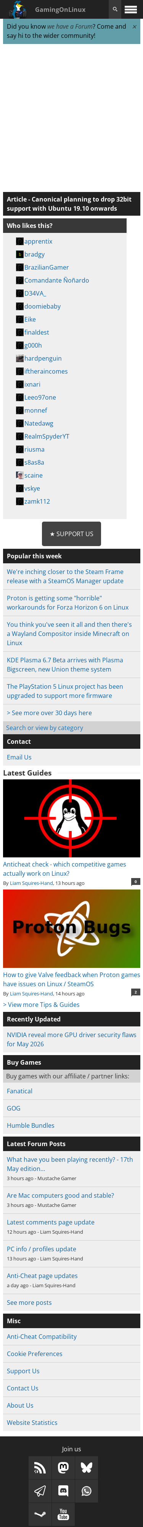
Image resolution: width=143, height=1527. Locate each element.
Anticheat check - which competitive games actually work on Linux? (71, 864)
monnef (35, 410)
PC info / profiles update (41, 1249)
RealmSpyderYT (46, 436)
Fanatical (19, 1091)
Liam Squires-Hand (31, 883)
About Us (20, 1405)
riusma (34, 449)
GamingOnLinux (60, 9)
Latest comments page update (51, 1222)
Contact (19, 741)
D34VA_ (35, 293)
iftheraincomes (46, 371)
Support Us (23, 1371)
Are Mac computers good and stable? (60, 1195)
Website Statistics (32, 1422)
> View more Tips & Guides (41, 1004)
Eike (30, 319)
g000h (33, 345)
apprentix (38, 241)
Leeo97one (40, 397)
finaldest (36, 332)
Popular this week (34, 556)
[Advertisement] (71, 118)
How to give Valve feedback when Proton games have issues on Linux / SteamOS (71, 974)
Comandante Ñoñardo (56, 280)
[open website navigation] (130, 9)
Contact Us (23, 1388)
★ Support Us (71, 534)
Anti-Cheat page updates (42, 1276)
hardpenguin (43, 358)
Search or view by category (44, 728)
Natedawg (38, 423)
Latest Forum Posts (36, 1144)
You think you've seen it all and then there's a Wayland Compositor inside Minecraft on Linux (69, 633)
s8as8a (34, 462)
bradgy (34, 254)
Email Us (19, 757)
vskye (32, 488)
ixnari (32, 384)
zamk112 (37, 501)
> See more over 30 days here (49, 713)
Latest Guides (27, 772)
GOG (14, 1108)
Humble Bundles (31, 1125)
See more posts (29, 1302)
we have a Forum (70, 26)
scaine (33, 475)
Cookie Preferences (35, 1354)
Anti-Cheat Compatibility (42, 1336)
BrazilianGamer (46, 267)
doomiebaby (42, 306)
